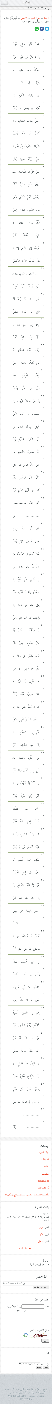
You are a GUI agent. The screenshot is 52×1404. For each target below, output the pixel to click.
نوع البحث (45, 1364)
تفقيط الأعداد (43, 1181)
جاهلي (40, 1241)
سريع (41, 1227)
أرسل (46, 1367)
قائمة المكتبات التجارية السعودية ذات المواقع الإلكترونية (27, 1195)
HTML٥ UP (26, 1399)
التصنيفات (45, 1159)
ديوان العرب (35, 18)
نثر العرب (45, 1174)
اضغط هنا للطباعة (26, 1248)
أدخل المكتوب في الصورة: (38, 1330)
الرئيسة (46, 18)
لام (41, 1234)
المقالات (45, 1167)
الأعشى (24, 18)
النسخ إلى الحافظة (41, 1287)
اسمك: (47, 1307)
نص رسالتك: (21, 1311)
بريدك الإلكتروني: (14, 1307)
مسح (39, 1367)
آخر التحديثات (43, 1188)
